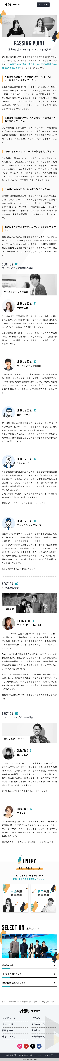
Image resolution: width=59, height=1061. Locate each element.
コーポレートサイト (42, 1055)
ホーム (4, 1002)
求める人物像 (8, 965)
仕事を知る (7, 1030)
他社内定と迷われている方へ (15, 983)
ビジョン (36, 1018)
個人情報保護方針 (25, 1055)
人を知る (36, 1030)
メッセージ (7, 1024)
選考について (14, 1002)
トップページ (8, 1018)
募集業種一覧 (38, 1036)
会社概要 (9, 1055)
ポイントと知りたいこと (13, 974)
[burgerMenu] (54, 4)
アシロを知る (38, 1024)
